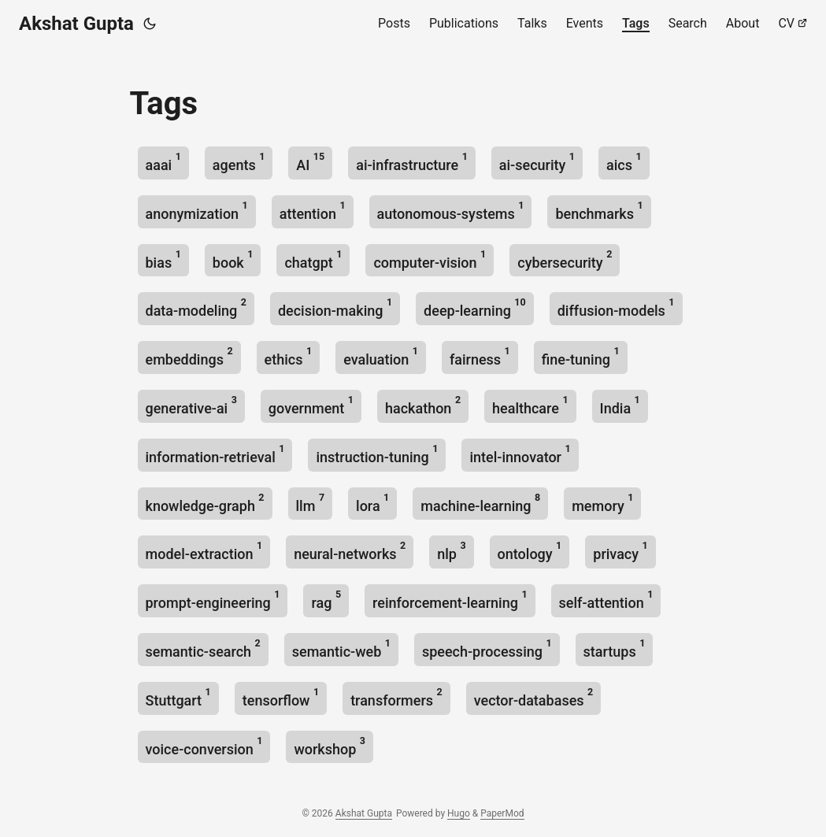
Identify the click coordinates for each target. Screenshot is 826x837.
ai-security (537, 161)
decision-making (335, 307)
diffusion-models (616, 307)
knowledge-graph (205, 502)
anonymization (197, 210)
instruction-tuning (377, 454)
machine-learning (480, 502)
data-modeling (196, 307)
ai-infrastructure (412, 161)
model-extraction (204, 550)
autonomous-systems (450, 210)
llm (310, 502)
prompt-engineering (213, 599)
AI (310, 161)
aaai (163, 161)
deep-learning (475, 307)
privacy (620, 550)
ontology (530, 550)
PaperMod (502, 813)
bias (163, 259)
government (311, 405)
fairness (480, 356)
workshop (329, 746)
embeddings (189, 356)
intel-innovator (519, 454)
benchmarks (599, 210)
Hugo (458, 813)
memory (602, 502)
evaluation (380, 356)
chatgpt (313, 259)
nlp (451, 550)
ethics (289, 356)
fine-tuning (581, 356)
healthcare (530, 405)
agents (239, 161)
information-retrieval (215, 454)
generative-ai (191, 405)
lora (372, 502)
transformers (396, 697)
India (620, 405)
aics (624, 161)
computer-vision (429, 259)
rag (326, 599)
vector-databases (534, 697)
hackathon (423, 405)
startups (614, 648)
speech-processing (487, 648)
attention (313, 210)
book (233, 259)
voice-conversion (204, 746)
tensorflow (281, 697)
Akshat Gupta (76, 24)
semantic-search (203, 648)
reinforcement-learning (449, 599)
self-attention (606, 599)
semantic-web (341, 648)
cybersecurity (564, 259)
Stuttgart (178, 697)
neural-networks (350, 550)
